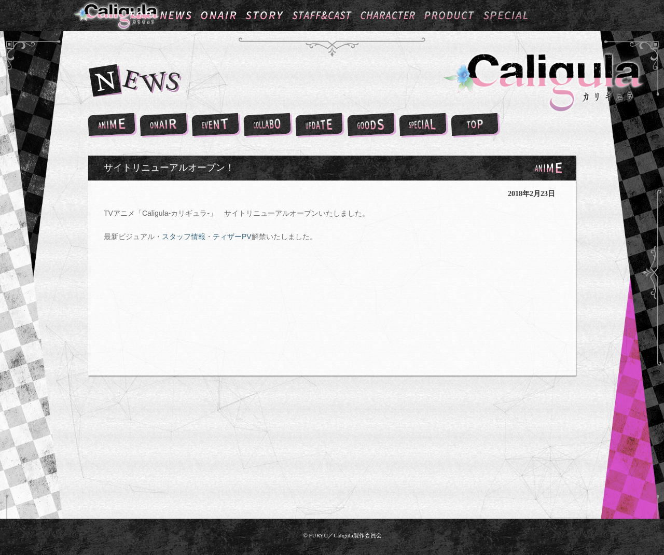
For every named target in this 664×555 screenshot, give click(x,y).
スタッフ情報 (183, 236)
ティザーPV (232, 236)
